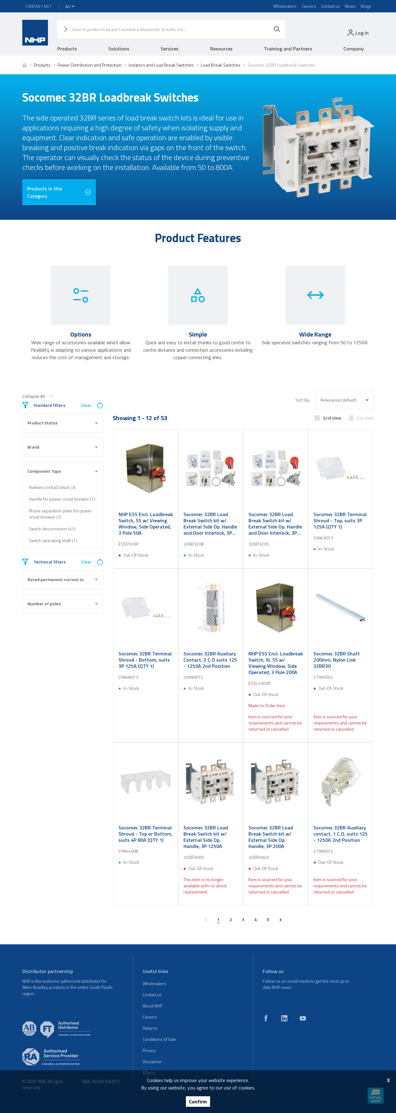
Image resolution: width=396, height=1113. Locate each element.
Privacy (149, 1050)
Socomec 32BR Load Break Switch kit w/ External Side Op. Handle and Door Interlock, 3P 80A (210, 523)
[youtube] (303, 1018)
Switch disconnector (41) (52, 528)
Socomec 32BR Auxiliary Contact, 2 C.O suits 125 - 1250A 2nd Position (210, 659)
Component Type (63, 471)
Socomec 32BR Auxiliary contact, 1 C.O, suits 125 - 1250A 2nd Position (340, 833)
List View (361, 418)
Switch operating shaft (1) (53, 540)
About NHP (152, 1005)
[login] (357, 33)
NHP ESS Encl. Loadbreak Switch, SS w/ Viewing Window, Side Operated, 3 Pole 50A (145, 523)
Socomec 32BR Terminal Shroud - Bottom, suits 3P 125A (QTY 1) (145, 659)
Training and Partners (288, 48)
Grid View (328, 418)
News (350, 6)
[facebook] (266, 1018)
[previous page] (205, 919)
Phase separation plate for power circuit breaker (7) (60, 513)
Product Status (63, 423)
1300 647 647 (38, 6)
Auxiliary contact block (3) (52, 487)
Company (353, 48)
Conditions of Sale (159, 1039)
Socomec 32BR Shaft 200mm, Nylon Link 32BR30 (336, 659)
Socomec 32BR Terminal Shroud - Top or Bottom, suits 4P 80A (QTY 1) (145, 833)
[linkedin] (284, 1018)
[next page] (280, 919)
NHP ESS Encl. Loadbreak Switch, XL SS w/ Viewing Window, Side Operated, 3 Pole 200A (275, 662)
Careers (309, 6)
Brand (63, 447)
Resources (221, 48)
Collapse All (37, 396)
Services (170, 48)
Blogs (366, 6)
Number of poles (63, 603)
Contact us (330, 6)
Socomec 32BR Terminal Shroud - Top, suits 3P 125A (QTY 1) (340, 520)
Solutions (118, 48)
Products (67, 48)
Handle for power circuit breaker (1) (62, 499)
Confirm (198, 1101)
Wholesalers (285, 6)
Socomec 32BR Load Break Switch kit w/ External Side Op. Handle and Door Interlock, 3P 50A (275, 523)
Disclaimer (152, 1061)
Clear (92, 405)
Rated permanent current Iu (63, 579)
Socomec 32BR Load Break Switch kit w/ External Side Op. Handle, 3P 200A (270, 836)
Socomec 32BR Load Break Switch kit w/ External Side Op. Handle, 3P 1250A (205, 836)
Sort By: (302, 400)
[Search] (276, 29)
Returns (150, 1028)
